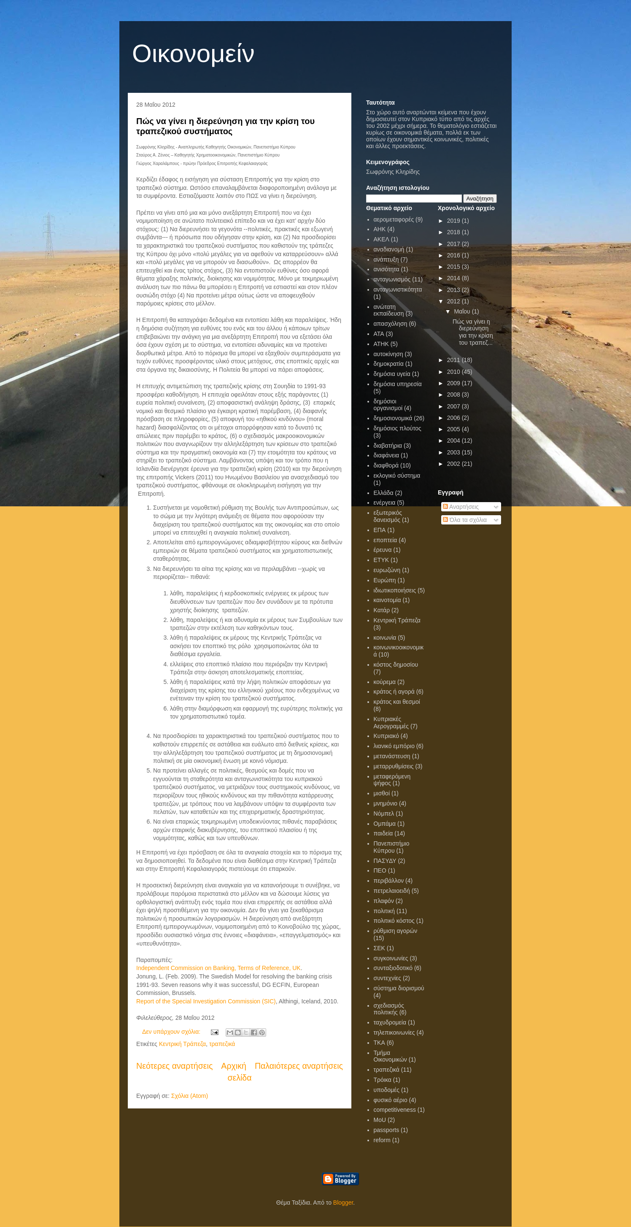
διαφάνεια (386, 455)
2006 (454, 417)
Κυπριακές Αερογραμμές (391, 723)
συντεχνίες (388, 978)
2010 (454, 371)
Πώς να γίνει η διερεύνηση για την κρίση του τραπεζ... (473, 332)
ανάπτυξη (386, 259)
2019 (454, 220)
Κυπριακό (386, 735)
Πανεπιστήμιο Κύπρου (392, 847)
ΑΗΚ (380, 229)
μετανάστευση (392, 756)
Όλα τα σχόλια (465, 519)
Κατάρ (382, 610)
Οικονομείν (193, 53)
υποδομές (387, 1089)
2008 (454, 394)
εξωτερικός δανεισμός (388, 516)
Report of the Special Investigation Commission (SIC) (206, 1001)
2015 (454, 266)
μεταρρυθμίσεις (394, 766)
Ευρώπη (385, 580)
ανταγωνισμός (392, 279)
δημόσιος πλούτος (397, 428)
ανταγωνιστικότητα (398, 289)
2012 (454, 301)
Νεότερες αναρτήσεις (174, 1065)
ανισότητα (386, 269)
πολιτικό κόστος (394, 920)
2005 (454, 429)
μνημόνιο (386, 803)
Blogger (343, 1202)
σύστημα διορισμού (399, 988)
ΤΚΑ (379, 1042)
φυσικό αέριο (390, 1100)
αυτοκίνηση (388, 354)
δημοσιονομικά (393, 418)
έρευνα (383, 549)
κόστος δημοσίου (396, 664)
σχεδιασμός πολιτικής (389, 1009)
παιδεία (383, 833)
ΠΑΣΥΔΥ (385, 860)
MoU (380, 1119)
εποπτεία (385, 540)
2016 (454, 255)
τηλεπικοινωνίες (394, 1032)
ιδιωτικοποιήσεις (395, 590)
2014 (454, 278)
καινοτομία (387, 600)
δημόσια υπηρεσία (398, 384)
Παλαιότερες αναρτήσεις (299, 1065)
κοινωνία (385, 637)
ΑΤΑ (379, 333)
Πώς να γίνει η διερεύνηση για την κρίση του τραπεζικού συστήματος (225, 126)
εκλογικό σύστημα (397, 475)
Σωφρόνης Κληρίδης (393, 171)
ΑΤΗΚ (381, 344)
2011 (454, 360)
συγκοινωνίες (391, 958)
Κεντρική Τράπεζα (182, 1044)
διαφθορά (386, 465)
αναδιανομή (389, 249)
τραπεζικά (222, 1044)
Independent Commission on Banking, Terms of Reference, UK (218, 968)
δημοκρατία (389, 363)
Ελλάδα (384, 492)
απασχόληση (390, 323)
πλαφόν (384, 900)
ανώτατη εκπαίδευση (389, 310)
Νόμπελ (384, 813)
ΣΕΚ (379, 948)
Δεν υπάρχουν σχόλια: (172, 1031)
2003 (454, 452)
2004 (454, 440)
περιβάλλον (389, 880)
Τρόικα (382, 1079)
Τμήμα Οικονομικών (390, 1056)
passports (386, 1130)
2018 (454, 232)
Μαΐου (463, 311)
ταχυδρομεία (390, 1022)
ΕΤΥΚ (381, 560)
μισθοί (382, 793)
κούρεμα (385, 681)
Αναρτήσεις (461, 506)
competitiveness (395, 1109)
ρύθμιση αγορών (396, 930)
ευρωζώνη (387, 570)
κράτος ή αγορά (394, 691)
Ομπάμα (385, 823)
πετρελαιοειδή (392, 890)
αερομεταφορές (394, 219)
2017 (454, 244)
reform (382, 1140)
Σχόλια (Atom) (189, 1095)
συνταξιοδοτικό (393, 968)
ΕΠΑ (380, 530)
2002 (454, 463)
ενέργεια (385, 502)
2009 (454, 383)
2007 (454, 406)
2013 (454, 289)
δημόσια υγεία (392, 373)
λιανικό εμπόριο (394, 746)
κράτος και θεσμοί (397, 701)
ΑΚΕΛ (381, 239)
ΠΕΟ (380, 870)
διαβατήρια (388, 445)
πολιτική (384, 911)
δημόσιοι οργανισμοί (388, 405)
